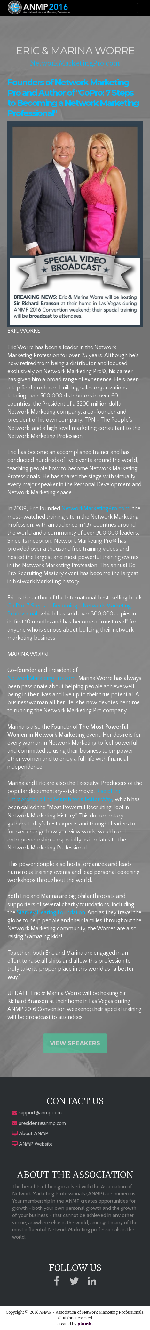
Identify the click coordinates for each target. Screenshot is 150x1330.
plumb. (85, 1324)
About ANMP (33, 1133)
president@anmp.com (42, 1123)
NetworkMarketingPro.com (75, 64)
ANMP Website (36, 1144)
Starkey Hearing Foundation (51, 912)
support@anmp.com (40, 1112)
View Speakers (75, 1045)
